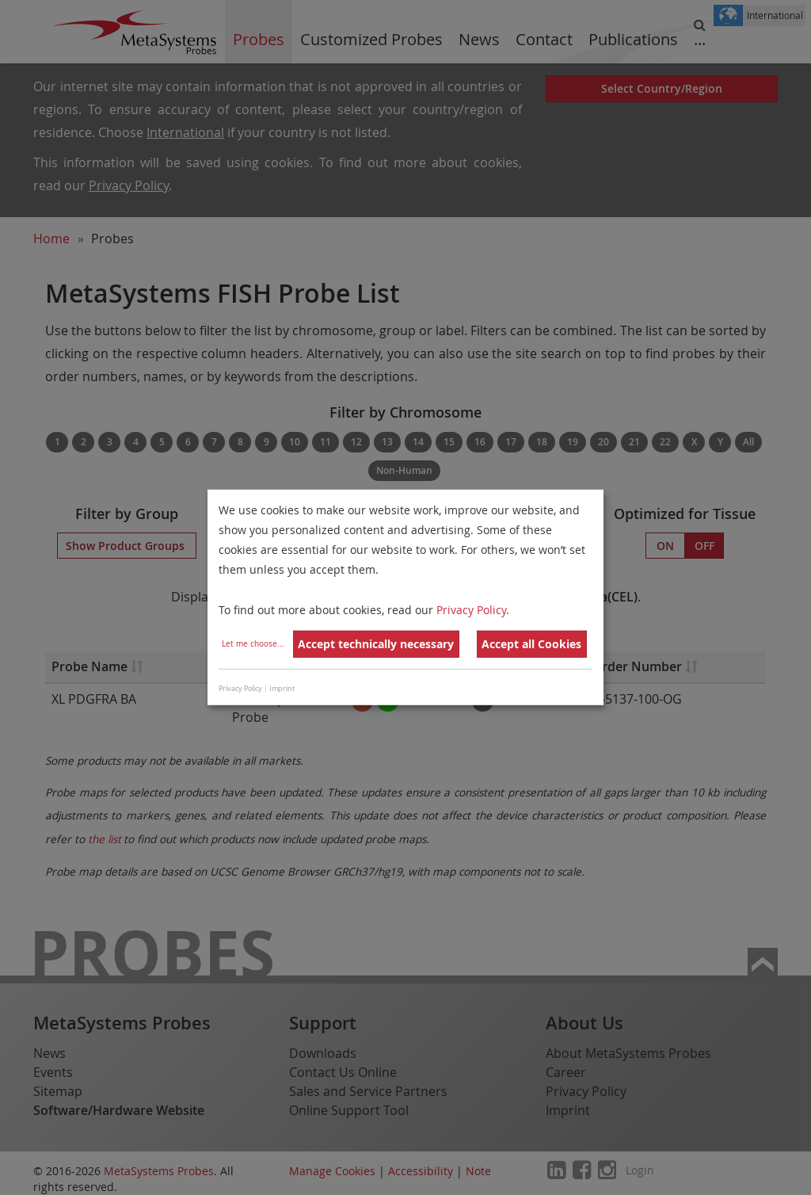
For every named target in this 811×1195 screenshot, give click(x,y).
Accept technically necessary (376, 643)
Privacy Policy (471, 609)
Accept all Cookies (531, 643)
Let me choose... (253, 644)
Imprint (282, 688)
